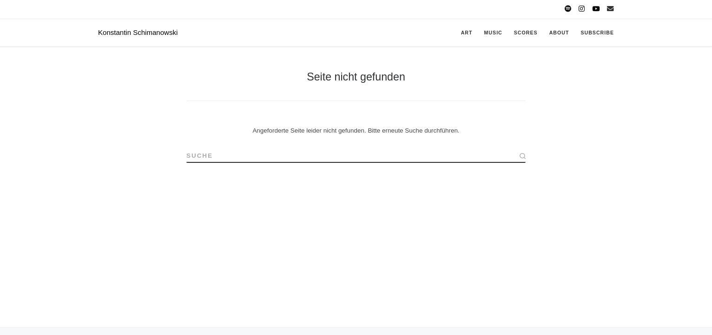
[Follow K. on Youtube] (596, 9)
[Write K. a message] (610, 9)
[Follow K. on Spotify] (568, 9)
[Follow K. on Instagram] (582, 9)
